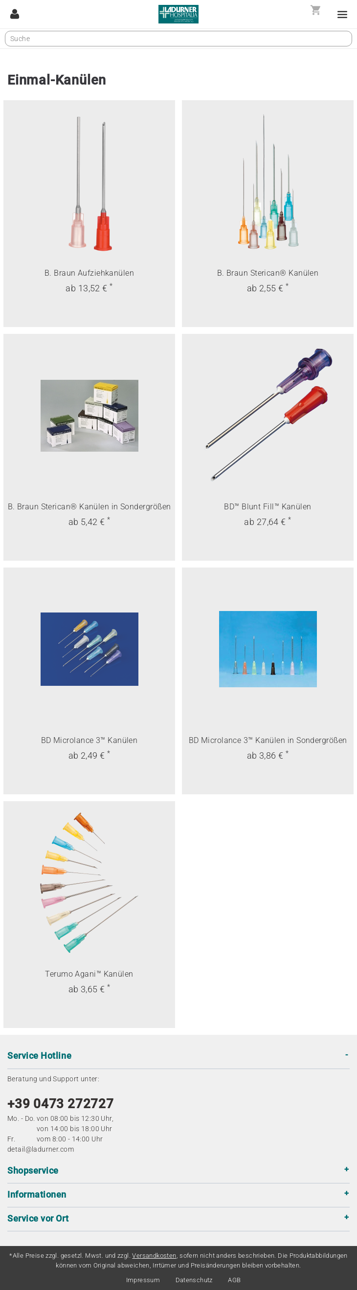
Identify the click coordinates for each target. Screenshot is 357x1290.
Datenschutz (194, 1280)
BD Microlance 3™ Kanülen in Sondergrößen (268, 740)
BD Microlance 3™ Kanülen (89, 740)
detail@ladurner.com (40, 1149)
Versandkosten (154, 1255)
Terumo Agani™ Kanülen (89, 974)
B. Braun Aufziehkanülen (89, 273)
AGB (234, 1280)
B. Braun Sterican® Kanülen (268, 273)
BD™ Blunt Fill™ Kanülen (267, 506)
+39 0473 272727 (60, 1103)
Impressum (143, 1280)
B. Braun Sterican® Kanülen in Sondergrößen (89, 506)
